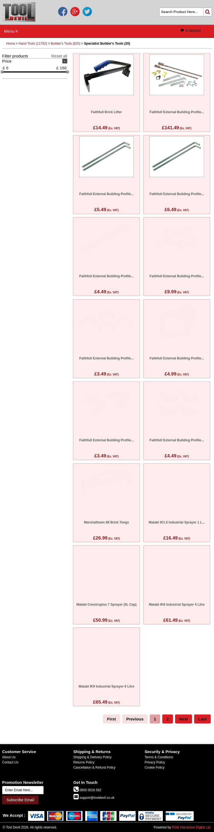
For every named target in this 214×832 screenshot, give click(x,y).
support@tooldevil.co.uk (97, 798)
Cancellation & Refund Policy (95, 767)
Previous (134, 719)
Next (183, 719)
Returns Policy (84, 762)
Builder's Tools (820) (65, 43)
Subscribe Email (20, 800)
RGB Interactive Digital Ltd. (191, 827)
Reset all (59, 56)
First (111, 719)
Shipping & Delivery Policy (93, 757)
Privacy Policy (155, 762)
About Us (9, 757)
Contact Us (10, 762)
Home (10, 43)
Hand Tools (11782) (33, 43)
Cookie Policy (154, 767)
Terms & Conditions (159, 757)
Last (202, 719)
